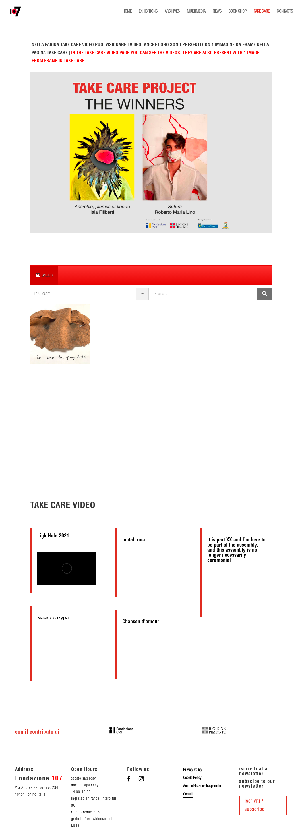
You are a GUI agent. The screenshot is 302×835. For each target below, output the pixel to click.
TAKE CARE (262, 11)
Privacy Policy (192, 770)
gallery (44, 275)
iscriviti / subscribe (254, 805)
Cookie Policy (192, 778)
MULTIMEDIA (196, 11)
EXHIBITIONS (148, 11)
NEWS (217, 11)
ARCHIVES (172, 11)
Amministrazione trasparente (202, 786)
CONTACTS (285, 11)
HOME (127, 11)
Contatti (188, 794)
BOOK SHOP (238, 11)
